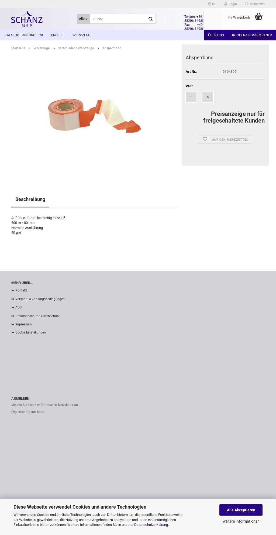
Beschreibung (30, 199)
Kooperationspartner (252, 35)
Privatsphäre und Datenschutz (37, 316)
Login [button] (230, 4)
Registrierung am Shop (27, 412)
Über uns (216, 35)
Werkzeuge (82, 35)
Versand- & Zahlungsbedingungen (40, 299)
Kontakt (21, 290)
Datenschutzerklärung (151, 525)
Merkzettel (255, 4)
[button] (212, 4)
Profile (57, 35)
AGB (18, 307)
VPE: (189, 86)
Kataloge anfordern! (24, 35)
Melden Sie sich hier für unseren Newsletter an (44, 405)
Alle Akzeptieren (241, 510)
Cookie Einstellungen (30, 332)
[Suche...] (83, 19)
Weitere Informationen (241, 521)
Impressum (23, 324)
